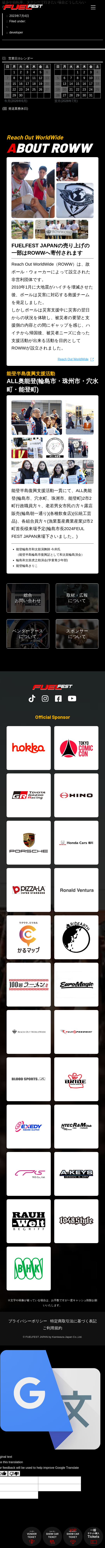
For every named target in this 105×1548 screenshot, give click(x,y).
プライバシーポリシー (27, 1321)
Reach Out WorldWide (73, 359)
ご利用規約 (52, 1328)
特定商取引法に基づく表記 (73, 1321)
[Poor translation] (14, 1474)
